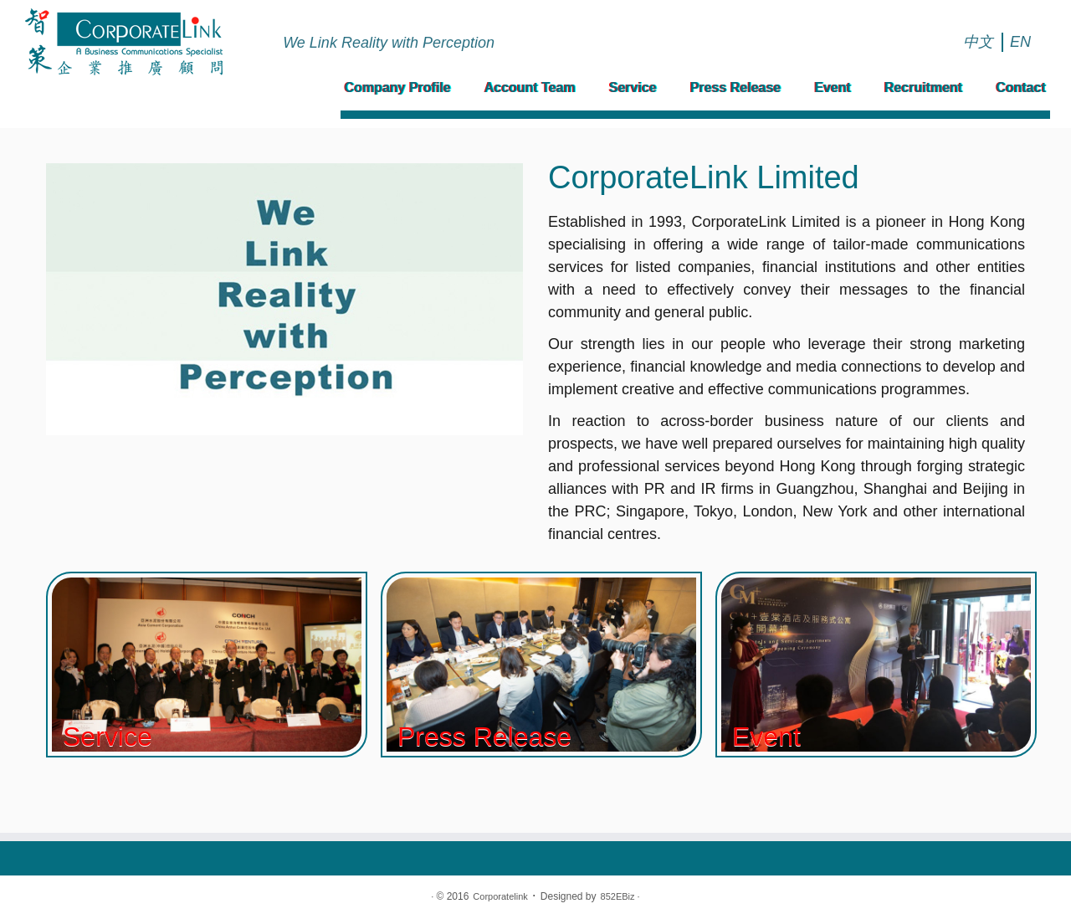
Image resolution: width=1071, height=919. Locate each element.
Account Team (530, 87)
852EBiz (618, 896)
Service (633, 87)
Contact (1021, 87)
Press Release (735, 87)
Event (832, 87)
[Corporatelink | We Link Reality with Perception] (123, 41)
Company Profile (398, 87)
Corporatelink (500, 896)
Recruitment (923, 87)
